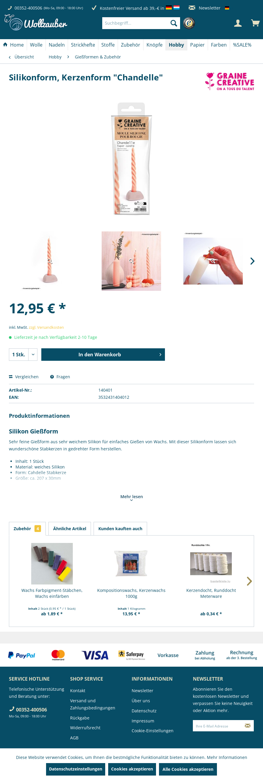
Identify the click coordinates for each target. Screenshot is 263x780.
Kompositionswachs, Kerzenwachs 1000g (131, 593)
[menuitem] (150, 23)
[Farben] (219, 44)
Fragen (60, 376)
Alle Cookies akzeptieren (188, 769)
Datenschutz (144, 711)
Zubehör (27, 528)
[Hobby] (176, 44)
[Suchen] (174, 23)
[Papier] (197, 44)
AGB (74, 738)
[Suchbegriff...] (141, 23)
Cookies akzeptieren (132, 769)
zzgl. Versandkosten (46, 327)
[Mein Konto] (238, 23)
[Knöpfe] (155, 44)
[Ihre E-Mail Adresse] (217, 725)
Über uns (141, 700)
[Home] (13, 44)
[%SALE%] (242, 44)
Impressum (143, 721)
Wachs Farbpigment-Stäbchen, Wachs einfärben (52, 593)
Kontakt (77, 690)
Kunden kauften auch (120, 528)
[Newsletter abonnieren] (248, 725)
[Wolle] (36, 44)
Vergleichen (24, 376)
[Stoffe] (108, 44)
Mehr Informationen (227, 757)
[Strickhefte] (83, 44)
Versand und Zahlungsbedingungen (92, 704)
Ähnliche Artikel (69, 528)
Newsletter (205, 8)
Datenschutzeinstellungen (75, 769)
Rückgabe (79, 718)
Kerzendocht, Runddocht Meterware (211, 593)
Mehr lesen (131, 497)
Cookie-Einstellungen (153, 730)
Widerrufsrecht (85, 727)
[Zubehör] (130, 44)
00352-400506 (28, 8)
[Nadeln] (57, 44)
